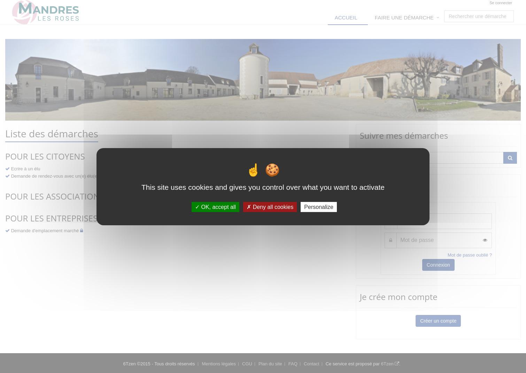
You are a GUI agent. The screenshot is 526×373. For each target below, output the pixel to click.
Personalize (318, 207)
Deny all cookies (270, 207)
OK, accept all (215, 207)
